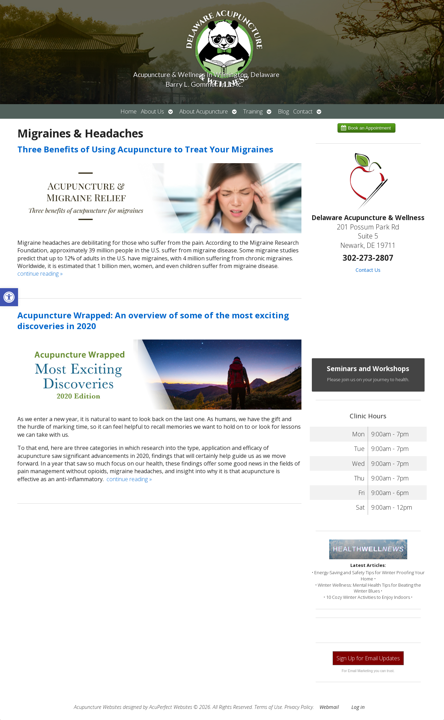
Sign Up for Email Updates (368, 658)
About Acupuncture (203, 111)
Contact (303, 111)
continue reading (40, 273)
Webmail (329, 707)
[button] (9, 297)
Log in (358, 707)
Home (128, 111)
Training (253, 111)
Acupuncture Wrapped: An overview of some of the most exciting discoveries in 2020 (153, 320)
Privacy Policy (298, 707)
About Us (152, 111)
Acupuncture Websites (97, 707)
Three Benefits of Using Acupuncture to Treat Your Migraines (145, 149)
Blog (283, 111)
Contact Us (368, 270)
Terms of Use (268, 707)
